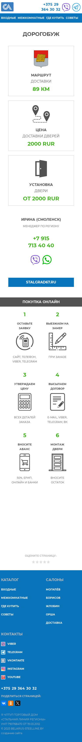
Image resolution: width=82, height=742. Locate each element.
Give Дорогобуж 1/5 (33, 562)
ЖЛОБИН (52, 606)
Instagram (12, 668)
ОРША (50, 614)
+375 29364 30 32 (50, 7)
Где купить (55, 17)
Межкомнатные (31, 17)
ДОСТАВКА (54, 622)
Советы (72, 17)
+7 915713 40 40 (41, 242)
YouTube (11, 677)
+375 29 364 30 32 (19, 688)
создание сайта (11, 733)
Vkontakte (12, 660)
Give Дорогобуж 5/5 (48, 562)
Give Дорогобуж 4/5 (45, 562)
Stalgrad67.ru (41, 282)
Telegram (11, 652)
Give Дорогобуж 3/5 (41, 562)
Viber (8, 643)
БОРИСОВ (53, 597)
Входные (8, 17)
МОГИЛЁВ (53, 589)
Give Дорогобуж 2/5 (37, 562)
